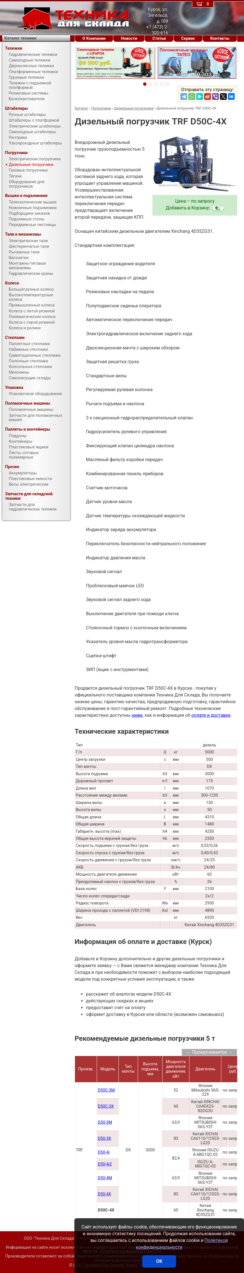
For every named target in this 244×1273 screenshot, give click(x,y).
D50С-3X (106, 1106)
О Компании (94, 38)
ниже (136, 715)
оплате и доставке (211, 715)
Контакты (220, 38)
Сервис (188, 38)
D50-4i (103, 1152)
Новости (129, 38)
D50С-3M (106, 1090)
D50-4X (104, 1194)
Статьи (159, 38)
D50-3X (104, 1138)
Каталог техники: (20, 38)
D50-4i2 (105, 1164)
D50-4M (105, 1178)
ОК (159, 1261)
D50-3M (105, 1122)
